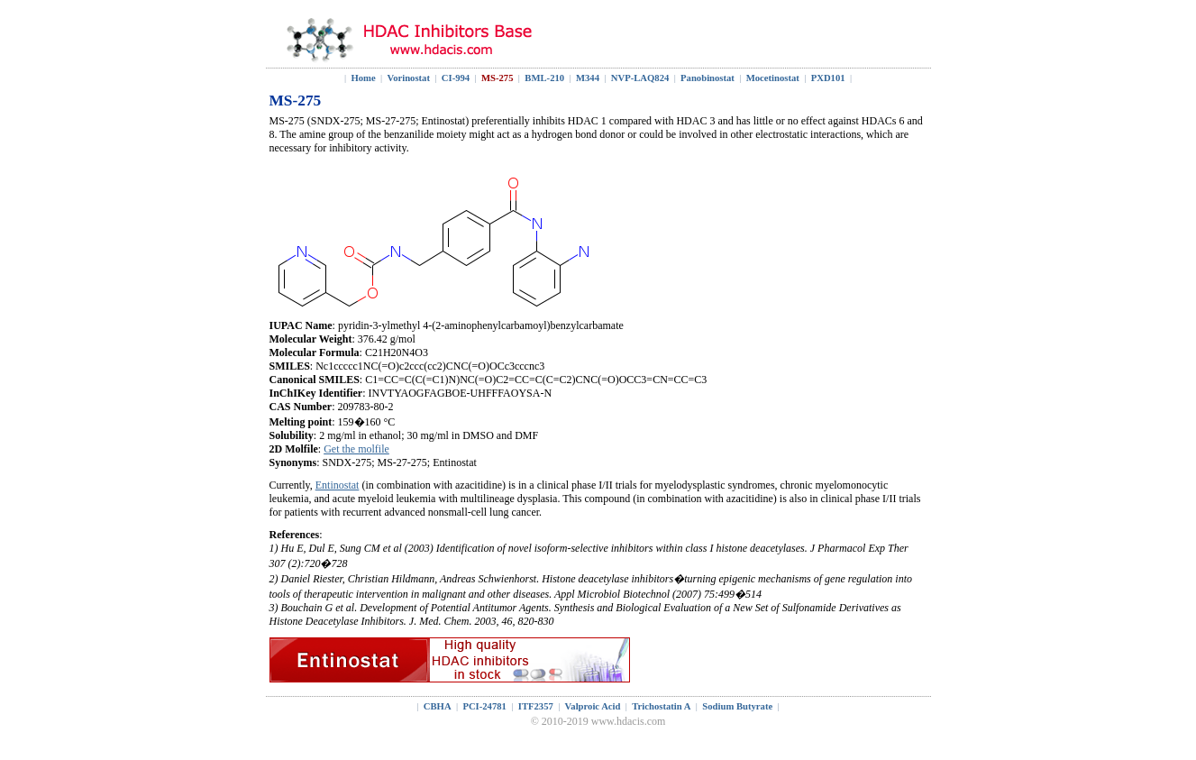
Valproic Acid (593, 706)
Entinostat (337, 485)
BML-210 (544, 78)
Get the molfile (356, 449)
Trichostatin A (661, 706)
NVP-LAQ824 (640, 78)
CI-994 (456, 78)
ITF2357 (535, 706)
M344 (587, 78)
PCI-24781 (484, 706)
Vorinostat (408, 78)
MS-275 (497, 78)
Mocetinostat (772, 78)
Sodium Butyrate (737, 706)
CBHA (438, 706)
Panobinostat (707, 78)
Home (363, 78)
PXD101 (828, 78)
